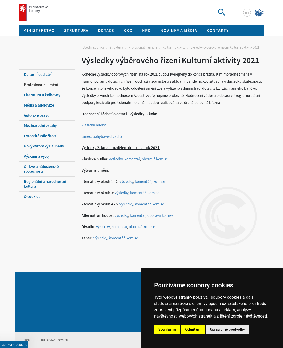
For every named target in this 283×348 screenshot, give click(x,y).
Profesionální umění (143, 47)
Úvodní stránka (93, 47)
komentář (132, 158)
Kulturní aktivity (174, 47)
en (247, 12)
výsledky (116, 158)
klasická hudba (94, 125)
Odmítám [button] (193, 329)
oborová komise (155, 158)
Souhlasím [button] (167, 329)
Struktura (116, 47)
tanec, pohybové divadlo (102, 136)
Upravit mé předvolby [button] (227, 329)
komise (159, 181)
